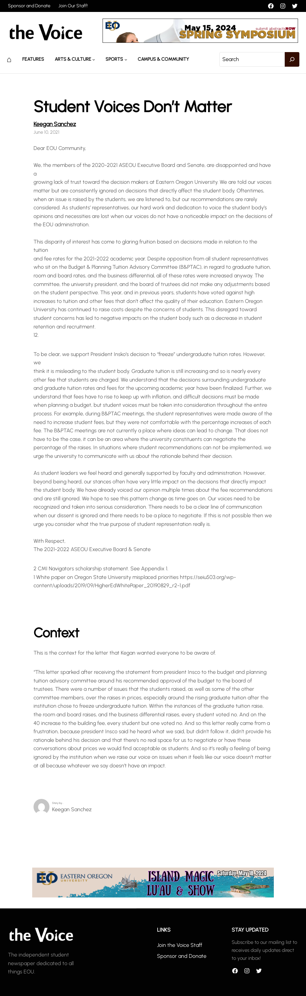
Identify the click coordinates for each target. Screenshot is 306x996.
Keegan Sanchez (55, 123)
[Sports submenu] (125, 59)
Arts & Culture (73, 59)
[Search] (292, 59)
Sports (114, 59)
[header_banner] (200, 41)
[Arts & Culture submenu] (93, 59)
